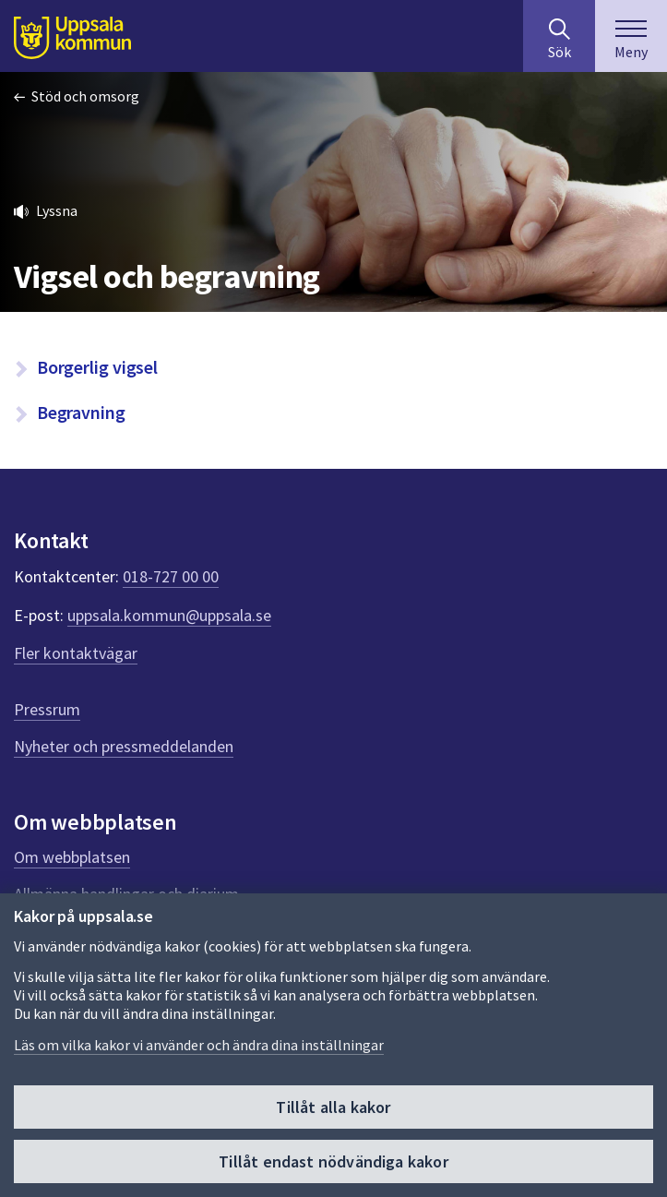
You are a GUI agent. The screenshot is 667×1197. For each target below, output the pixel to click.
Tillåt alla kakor (333, 1107)
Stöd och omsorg (85, 96)
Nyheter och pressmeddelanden (123, 746)
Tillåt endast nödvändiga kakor (333, 1161)
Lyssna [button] (56, 210)
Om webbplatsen (72, 857)
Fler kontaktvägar (75, 653)
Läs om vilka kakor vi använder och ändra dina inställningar (199, 1044)
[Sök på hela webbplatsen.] (559, 36)
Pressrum (47, 709)
